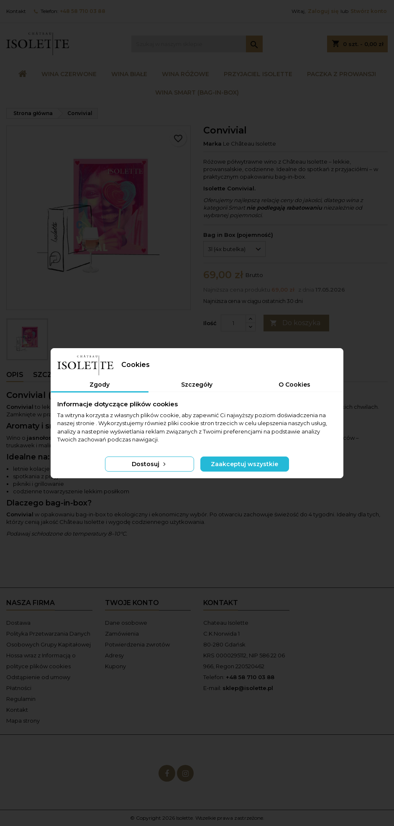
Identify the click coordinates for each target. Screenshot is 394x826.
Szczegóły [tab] (196, 384)
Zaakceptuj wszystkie (244, 464)
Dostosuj (149, 464)
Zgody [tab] (100, 384)
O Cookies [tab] (294, 384)
